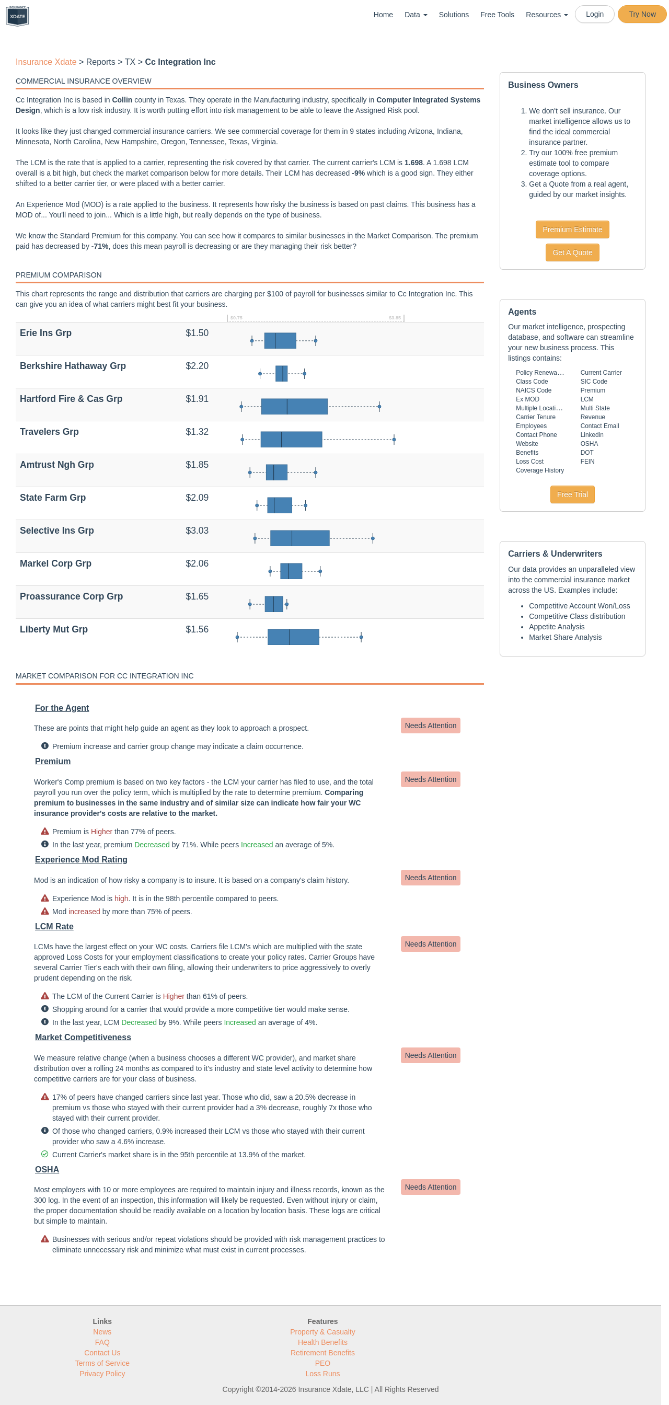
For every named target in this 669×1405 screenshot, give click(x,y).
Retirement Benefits (323, 1353)
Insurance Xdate (46, 61)
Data (416, 14)
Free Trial (572, 494)
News (102, 1332)
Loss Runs (322, 1373)
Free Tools (497, 14)
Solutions (454, 14)
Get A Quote (572, 252)
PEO (323, 1363)
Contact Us (102, 1353)
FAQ (102, 1342)
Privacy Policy (102, 1373)
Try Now (642, 14)
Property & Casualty (322, 1332)
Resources (547, 14)
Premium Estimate (572, 229)
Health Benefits (323, 1342)
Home (383, 14)
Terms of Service (102, 1363)
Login (595, 14)
